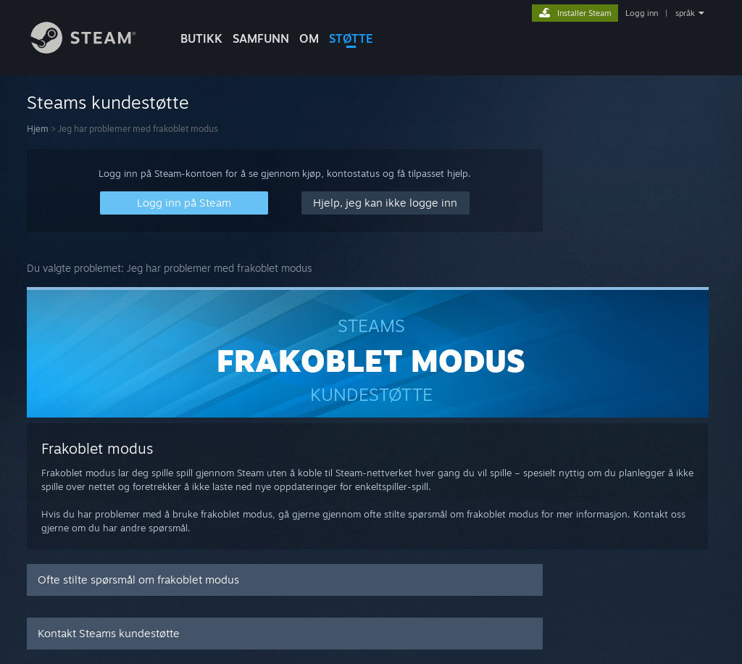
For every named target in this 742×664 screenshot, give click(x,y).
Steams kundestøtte (108, 102)
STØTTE (351, 38)
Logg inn (641, 13)
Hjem (38, 128)
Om (309, 38)
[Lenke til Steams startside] (94, 49)
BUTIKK (201, 38)
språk (685, 13)
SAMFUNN (261, 38)
